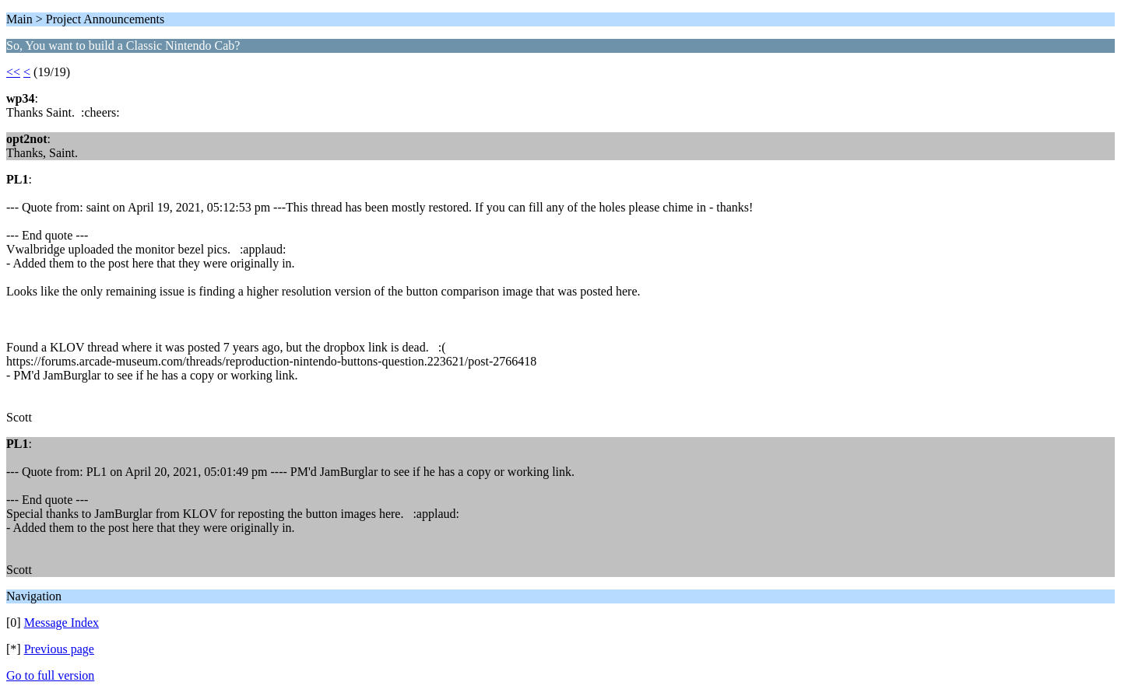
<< (13, 72)
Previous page (59, 649)
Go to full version (50, 675)
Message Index (61, 622)
